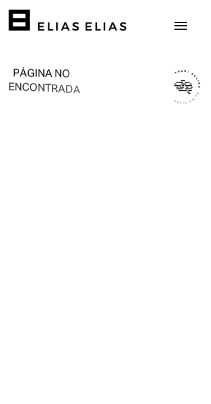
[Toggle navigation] (181, 24)
